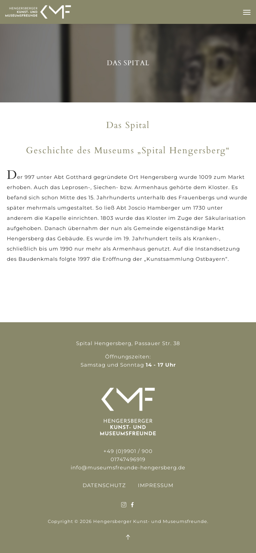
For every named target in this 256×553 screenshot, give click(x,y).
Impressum (155, 485)
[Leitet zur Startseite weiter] (38, 17)
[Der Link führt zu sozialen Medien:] (123, 505)
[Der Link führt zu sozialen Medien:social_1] (132, 505)
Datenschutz (104, 485)
